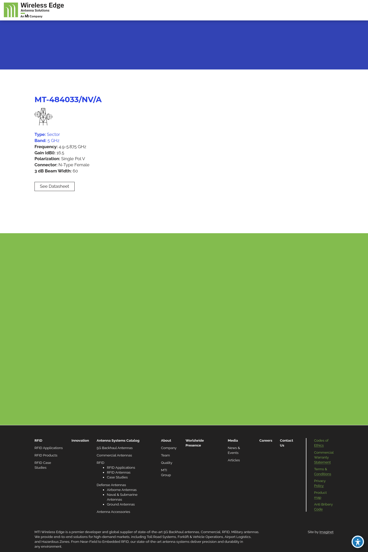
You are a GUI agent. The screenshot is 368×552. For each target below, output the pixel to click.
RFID (38, 440)
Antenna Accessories (113, 512)
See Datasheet (54, 186)
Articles (234, 460)
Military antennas (244, 532)
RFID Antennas (118, 472)
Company (169, 448)
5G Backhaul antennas (181, 532)
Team (165, 455)
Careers (265, 440)
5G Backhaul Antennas (115, 448)
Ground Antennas (121, 504)
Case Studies (117, 477)
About (166, 440)
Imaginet (326, 532)
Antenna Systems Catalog (118, 440)
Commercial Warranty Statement (324, 457)
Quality (166, 463)
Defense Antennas (111, 485)
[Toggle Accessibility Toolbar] (358, 542)
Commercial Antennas (114, 455)
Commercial (210, 532)
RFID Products (45, 455)
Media (233, 440)
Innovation (80, 440)
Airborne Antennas (121, 490)
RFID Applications (48, 448)
